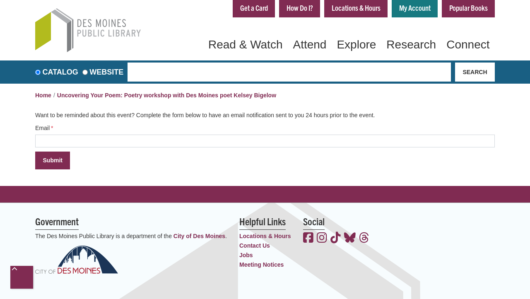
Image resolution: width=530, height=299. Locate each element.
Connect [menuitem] (467, 44)
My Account (415, 7)
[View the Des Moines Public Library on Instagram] (322, 238)
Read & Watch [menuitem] (245, 44)
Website (106, 72)
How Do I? (300, 7)
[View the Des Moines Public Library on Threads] (364, 238)
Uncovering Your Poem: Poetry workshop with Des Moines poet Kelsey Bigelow (166, 95)
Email (42, 128)
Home (43, 95)
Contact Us (254, 245)
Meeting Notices (261, 264)
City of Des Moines (199, 236)
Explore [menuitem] (356, 44)
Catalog (60, 72)
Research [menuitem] (411, 44)
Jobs (246, 255)
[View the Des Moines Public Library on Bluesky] (350, 238)
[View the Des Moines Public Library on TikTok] (335, 238)
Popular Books (468, 7)
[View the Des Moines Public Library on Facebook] (308, 238)
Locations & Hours (356, 7)
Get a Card (254, 7)
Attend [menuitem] (309, 44)
